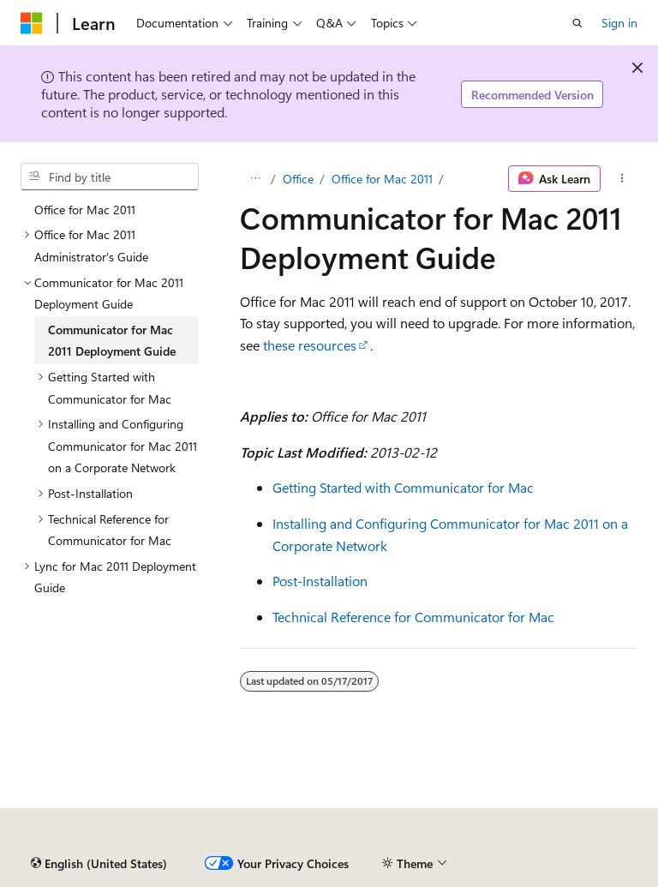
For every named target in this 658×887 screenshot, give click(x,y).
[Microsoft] (32, 23)
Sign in (619, 23)
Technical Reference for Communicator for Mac (413, 617)
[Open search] (577, 23)
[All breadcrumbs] (255, 179)
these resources (309, 345)
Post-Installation (320, 581)
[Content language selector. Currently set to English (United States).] (99, 864)
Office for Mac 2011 (382, 179)
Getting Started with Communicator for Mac (403, 487)
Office (298, 179)
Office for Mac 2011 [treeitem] (84, 209)
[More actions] (622, 179)
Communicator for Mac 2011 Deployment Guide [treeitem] (112, 340)
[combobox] (110, 176)
